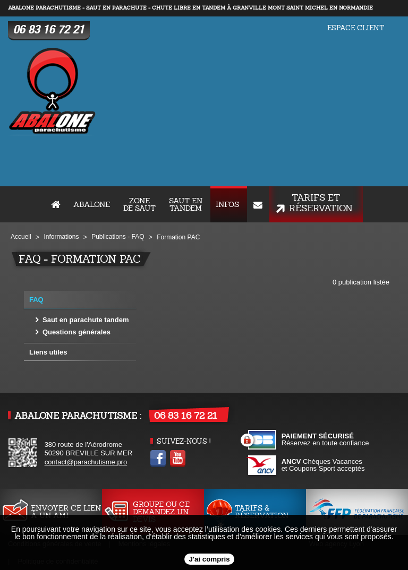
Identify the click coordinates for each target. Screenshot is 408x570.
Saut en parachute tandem (85, 320)
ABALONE (91, 204)
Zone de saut (139, 204)
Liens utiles (48, 352)
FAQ (36, 300)
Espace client (355, 27)
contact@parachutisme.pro (86, 462)
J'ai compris (209, 559)
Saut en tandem (185, 204)
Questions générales (76, 332)
